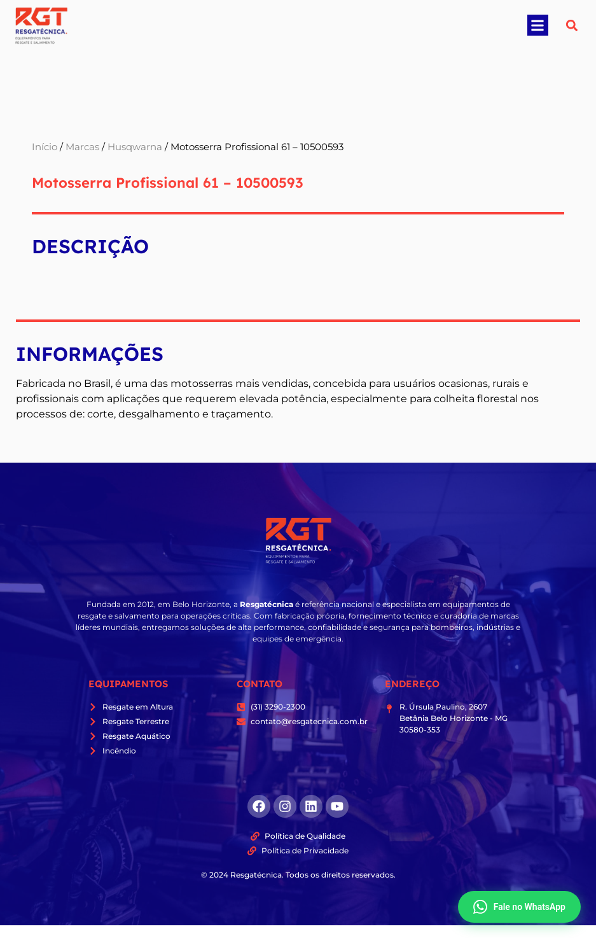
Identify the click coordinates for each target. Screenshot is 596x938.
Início (44, 147)
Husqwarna (134, 147)
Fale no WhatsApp (519, 907)
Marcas (82, 147)
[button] (537, 25)
